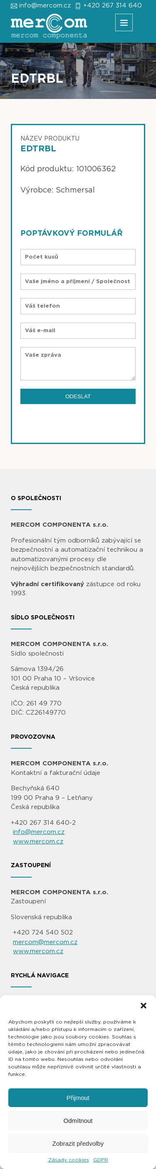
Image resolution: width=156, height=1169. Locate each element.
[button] (143, 1005)
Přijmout (78, 1097)
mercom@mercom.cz (45, 942)
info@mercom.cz (45, 5)
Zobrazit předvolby (78, 1143)
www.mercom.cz (38, 842)
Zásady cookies (68, 1159)
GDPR (100, 1159)
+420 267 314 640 (112, 5)
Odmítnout (77, 1120)
